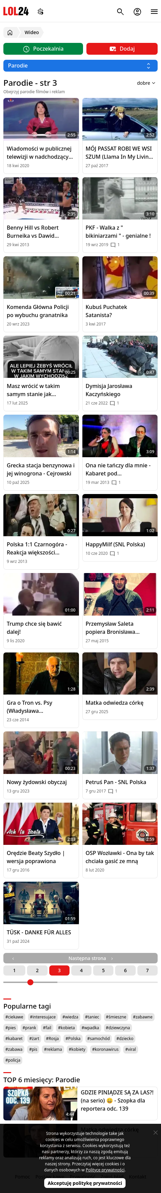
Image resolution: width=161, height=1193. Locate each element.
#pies (10, 1028)
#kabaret (14, 1038)
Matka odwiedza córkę (115, 702)
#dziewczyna (118, 1028)
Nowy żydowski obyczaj (37, 782)
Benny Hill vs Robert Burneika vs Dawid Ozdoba (33, 232)
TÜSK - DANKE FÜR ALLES (39, 932)
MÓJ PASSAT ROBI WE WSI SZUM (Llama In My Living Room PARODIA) (119, 153)
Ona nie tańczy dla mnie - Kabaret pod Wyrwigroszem (118, 469)
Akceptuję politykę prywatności (85, 1183)
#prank (29, 1028)
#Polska (72, 1038)
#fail (47, 1028)
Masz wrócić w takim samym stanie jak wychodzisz (33, 390)
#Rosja (52, 1038)
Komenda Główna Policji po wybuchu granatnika (38, 311)
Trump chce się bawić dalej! (34, 628)
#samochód (98, 1038)
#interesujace (43, 1017)
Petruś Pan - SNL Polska (116, 782)
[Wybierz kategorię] (80, 66)
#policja (12, 1060)
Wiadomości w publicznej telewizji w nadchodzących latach (41, 153)
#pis (33, 1049)
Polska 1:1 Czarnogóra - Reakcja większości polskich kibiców (37, 548)
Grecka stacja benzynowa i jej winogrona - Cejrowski (41, 469)
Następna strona (91, 958)
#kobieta (66, 1028)
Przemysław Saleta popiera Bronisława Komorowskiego (110, 628)
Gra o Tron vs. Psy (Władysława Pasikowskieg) (29, 707)
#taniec (92, 1017)
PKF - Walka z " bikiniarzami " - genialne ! (118, 231)
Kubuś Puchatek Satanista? (106, 311)
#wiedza (70, 1017)
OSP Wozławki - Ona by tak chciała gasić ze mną (120, 857)
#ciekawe (14, 1017)
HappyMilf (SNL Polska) (115, 544)
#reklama (53, 1049)
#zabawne (143, 1017)
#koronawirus (105, 1049)
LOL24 (16, 11)
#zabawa (13, 1049)
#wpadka (90, 1028)
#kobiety (77, 1049)
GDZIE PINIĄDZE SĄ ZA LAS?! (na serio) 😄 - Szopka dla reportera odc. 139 (117, 1100)
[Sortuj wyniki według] (138, 82)
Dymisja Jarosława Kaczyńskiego (109, 390)
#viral (130, 1049)
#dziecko (124, 1038)
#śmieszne (116, 1017)
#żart (34, 1038)
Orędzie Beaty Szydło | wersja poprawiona (36, 857)
